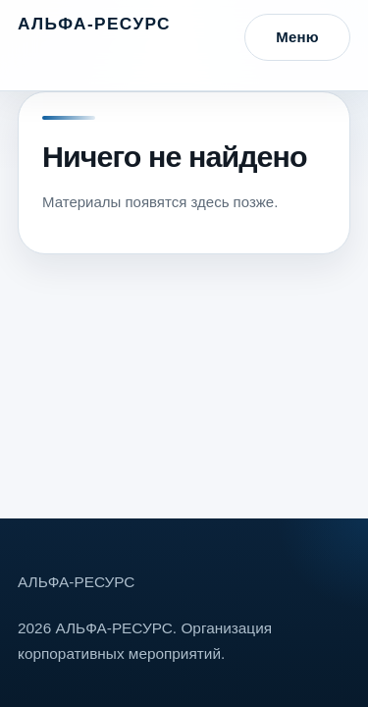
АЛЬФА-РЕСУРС (94, 23)
